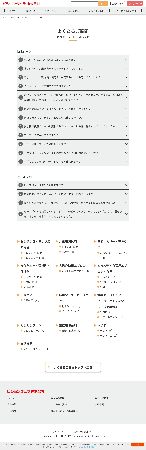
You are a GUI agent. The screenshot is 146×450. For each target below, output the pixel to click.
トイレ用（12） (70, 246)
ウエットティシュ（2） (113, 317)
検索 (103, 3)
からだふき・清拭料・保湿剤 (35, 268)
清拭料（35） (30, 282)
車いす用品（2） (109, 335)
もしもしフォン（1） (35, 330)
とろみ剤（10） (109, 277)
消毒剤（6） (107, 312)
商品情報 (30, 10)
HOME (10, 397)
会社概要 (99, 404)
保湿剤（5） (30, 287)
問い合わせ (133, 3)
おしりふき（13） (33, 252)
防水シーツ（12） (72, 306)
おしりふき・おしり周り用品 (35, 244)
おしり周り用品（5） (35, 257)
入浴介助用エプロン (72, 265)
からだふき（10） (33, 277)
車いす (101, 325)
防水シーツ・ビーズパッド (74, 298)
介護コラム (50, 10)
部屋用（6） (68, 251)
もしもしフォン (31, 325)
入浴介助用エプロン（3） (76, 271)
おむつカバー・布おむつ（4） (113, 255)
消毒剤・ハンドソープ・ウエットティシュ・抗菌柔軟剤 (110, 301)
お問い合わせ (101, 397)
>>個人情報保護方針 (89, 447)
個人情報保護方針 (82, 431)
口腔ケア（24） (32, 300)
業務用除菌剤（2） (72, 330)
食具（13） (106, 287)
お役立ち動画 (72, 10)
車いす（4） (107, 330)
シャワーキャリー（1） (36, 349)
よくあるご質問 (96, 10)
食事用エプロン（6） (112, 282)
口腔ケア (26, 295)
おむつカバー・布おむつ (112, 244)
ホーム (12, 10)
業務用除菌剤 (68, 325)
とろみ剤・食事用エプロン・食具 (112, 268)
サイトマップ (59, 431)
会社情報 (116, 3)
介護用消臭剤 (68, 241)
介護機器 (26, 343)
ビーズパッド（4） (72, 311)
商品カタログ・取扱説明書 (64, 411)
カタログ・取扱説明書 (125, 10)
